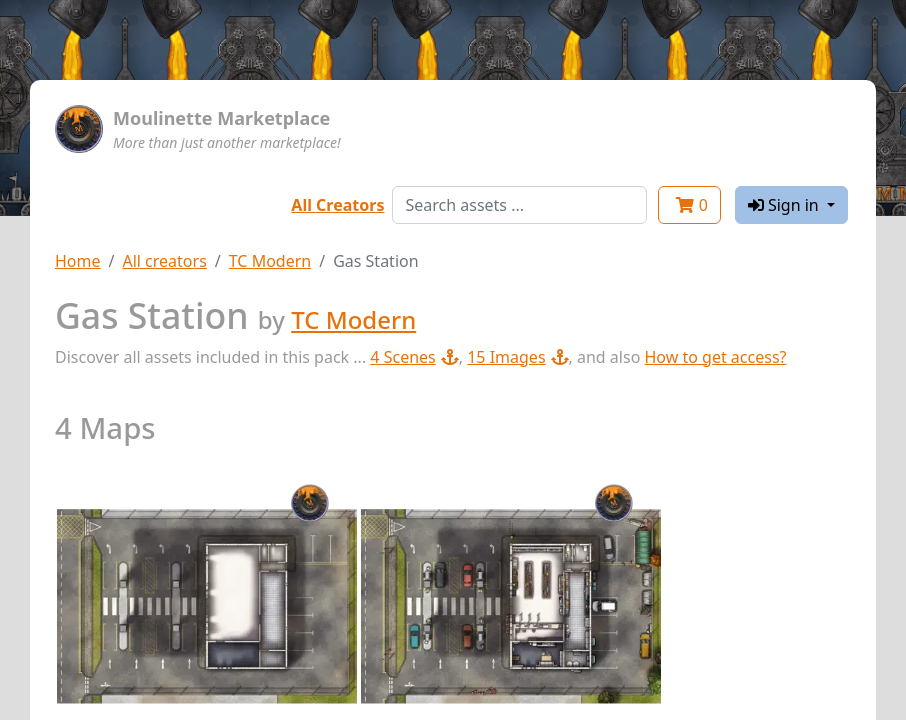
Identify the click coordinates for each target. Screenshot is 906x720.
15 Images (517, 357)
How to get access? (715, 357)
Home (78, 261)
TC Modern (270, 261)
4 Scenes (414, 357)
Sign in (785, 205)
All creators (164, 261)
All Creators (337, 205)
